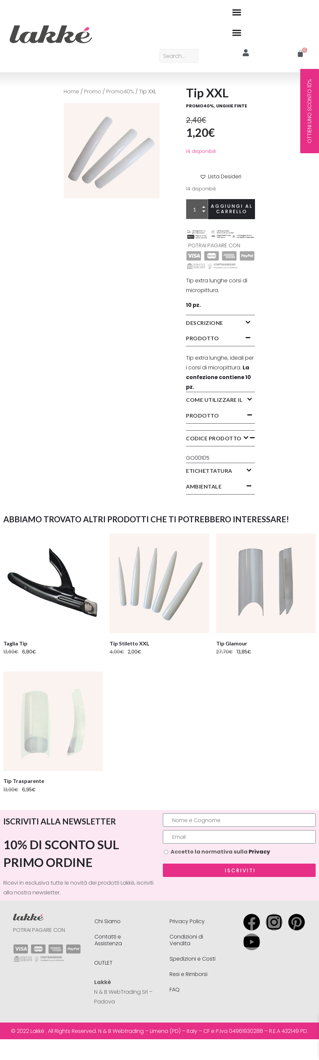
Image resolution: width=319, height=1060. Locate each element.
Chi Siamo (107, 921)
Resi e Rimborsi (188, 974)
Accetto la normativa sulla (220, 852)
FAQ (175, 989)
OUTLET (103, 963)
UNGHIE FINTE (231, 106)
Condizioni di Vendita (186, 940)
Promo (92, 91)
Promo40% (120, 91)
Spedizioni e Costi (192, 959)
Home (71, 91)
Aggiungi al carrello (232, 208)
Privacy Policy (187, 921)
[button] (237, 12)
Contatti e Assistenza (108, 940)
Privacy (259, 852)
